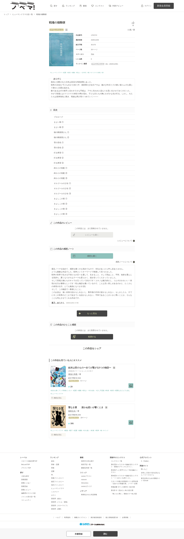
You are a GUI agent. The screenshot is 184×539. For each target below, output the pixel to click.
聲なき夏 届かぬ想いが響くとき (86, 408)
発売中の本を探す (87, 462)
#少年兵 (95, 73)
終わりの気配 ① (60, 169)
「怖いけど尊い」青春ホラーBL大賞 (124, 495)
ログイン (148, 6)
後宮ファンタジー (57, 483)
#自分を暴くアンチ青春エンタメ (62, 391)
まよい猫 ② (58, 128)
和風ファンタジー (57, 479)
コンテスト (99, 6)
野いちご (144, 470)
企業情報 (125, 519)
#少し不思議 (105, 391)
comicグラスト (86, 477)
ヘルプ (58, 519)
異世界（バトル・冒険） (60, 503)
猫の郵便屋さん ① (61, 133)
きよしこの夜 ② (60, 204)
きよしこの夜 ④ (60, 214)
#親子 (73, 432)
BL (52, 476)
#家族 (67, 432)
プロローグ (58, 118)
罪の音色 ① (58, 143)
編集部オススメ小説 (28, 494)
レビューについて (124, 241)
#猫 (101, 73)
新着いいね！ (26, 484)
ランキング (70, 6)
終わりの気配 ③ (60, 179)
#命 (106, 432)
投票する (92, 337)
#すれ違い (95, 391)
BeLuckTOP (25, 466)
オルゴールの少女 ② (62, 189)
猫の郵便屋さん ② (61, 138)
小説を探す (25, 477)
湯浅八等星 (72, 375)
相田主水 (72, 412)
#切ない (88, 73)
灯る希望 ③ (58, 163)
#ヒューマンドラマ (58, 73)
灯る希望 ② (58, 158)
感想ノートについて (124, 262)
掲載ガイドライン (80, 519)
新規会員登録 (163, 5)
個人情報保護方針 (112, 519)
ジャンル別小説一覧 (28, 498)
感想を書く (92, 257)
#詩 (120, 73)
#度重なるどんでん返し (59, 395)
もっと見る (92, 314)
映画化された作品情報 (89, 496)
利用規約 (67, 519)
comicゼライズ (86, 487)
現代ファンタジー (57, 486)
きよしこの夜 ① (60, 199)
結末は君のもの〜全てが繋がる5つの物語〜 (90, 368)
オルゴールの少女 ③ (62, 194)
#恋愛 (69, 73)
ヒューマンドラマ (57, 490)
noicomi (84, 481)
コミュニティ (26, 501)
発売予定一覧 (86, 466)
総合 (52, 462)
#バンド (112, 432)
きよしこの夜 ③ (60, 209)
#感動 (81, 73)
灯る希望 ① (58, 153)
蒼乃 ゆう (56, 303)
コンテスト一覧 (116, 462)
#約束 (113, 391)
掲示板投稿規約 (96, 519)
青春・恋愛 (55, 466)
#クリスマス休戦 (111, 73)
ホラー (53, 496)
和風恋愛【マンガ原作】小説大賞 (123, 488)
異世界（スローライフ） (60, 507)
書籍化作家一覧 (86, 469)
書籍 (85, 6)
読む (105, 534)
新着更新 (24, 481)
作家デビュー (117, 6)
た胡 (129, 30)
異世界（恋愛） (56, 510)
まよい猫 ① (58, 123)
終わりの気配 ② (60, 174)
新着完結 (24, 487)
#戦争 (102, 432)
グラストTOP (26, 469)
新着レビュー (26, 491)
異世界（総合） (56, 500)
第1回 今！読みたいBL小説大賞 (122, 491)
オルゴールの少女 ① (62, 184)
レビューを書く (92, 236)
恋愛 (52, 472)
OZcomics (84, 484)
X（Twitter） (145, 462)
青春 (52, 469)
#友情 (75, 73)
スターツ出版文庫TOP (29, 462)
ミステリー (55, 493)
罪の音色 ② (58, 148)
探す (55, 6)
